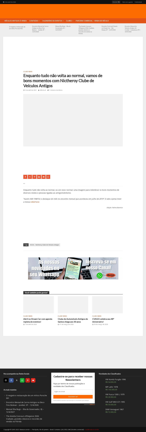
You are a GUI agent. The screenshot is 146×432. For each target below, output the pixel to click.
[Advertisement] (73, 55)
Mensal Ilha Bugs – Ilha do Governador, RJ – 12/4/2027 (63, 28)
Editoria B (43, 90)
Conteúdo (33, 21)
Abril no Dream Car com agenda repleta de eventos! (37, 320)
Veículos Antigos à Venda (15, 21)
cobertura (34, 202)
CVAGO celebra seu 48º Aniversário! (103, 320)
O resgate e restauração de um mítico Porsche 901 (17, 27)
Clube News (27, 72)
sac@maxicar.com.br (92, 429)
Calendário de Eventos (52, 21)
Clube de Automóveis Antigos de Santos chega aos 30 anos (73, 320)
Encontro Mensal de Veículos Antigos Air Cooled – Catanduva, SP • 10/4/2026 (132, 29)
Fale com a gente (127, 2)
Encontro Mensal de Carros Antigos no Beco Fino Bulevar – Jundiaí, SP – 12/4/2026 (40, 29)
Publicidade (138, 2)
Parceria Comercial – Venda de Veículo (92, 21)
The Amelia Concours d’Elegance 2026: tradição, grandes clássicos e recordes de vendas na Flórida (86, 29)
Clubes (69, 21)
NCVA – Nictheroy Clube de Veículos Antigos (44, 245)
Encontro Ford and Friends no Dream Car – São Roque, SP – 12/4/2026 (109, 28)
